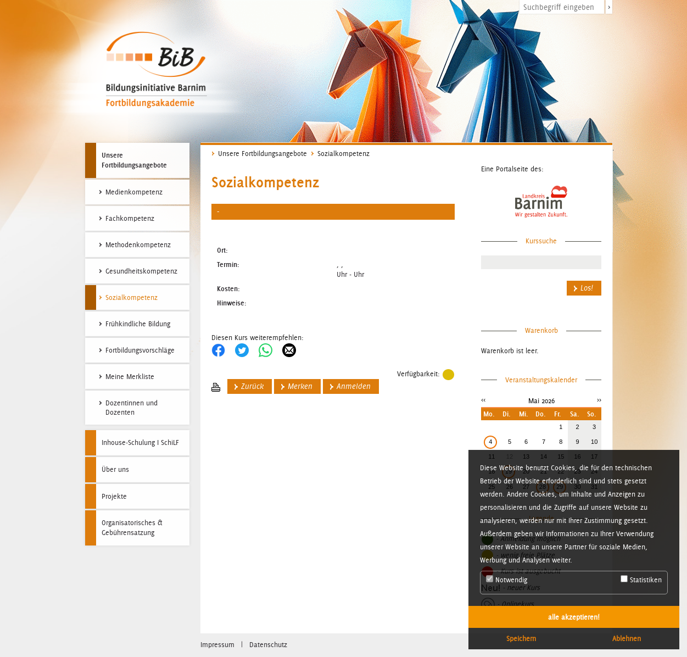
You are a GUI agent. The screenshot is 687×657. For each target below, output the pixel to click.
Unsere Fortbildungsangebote (134, 160)
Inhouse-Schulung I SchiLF (140, 442)
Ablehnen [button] (626, 638)
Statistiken (641, 579)
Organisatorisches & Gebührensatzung (132, 528)
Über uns (115, 469)
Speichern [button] (521, 638)
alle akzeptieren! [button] (574, 617)
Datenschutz (268, 645)
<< (483, 400)
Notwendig (506, 579)
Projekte (114, 496)
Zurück (252, 386)
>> (599, 400)
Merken (300, 386)
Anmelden (354, 386)
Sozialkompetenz (343, 153)
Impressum (217, 645)
